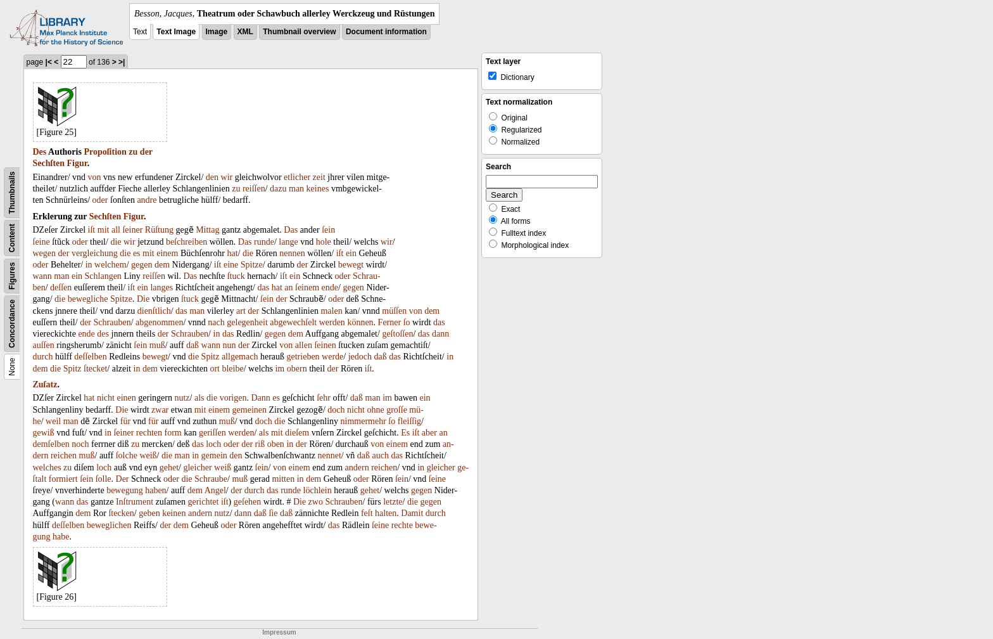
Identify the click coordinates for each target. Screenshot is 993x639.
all (115, 230)
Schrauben (112, 322)
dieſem (297, 432)
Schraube (210, 479)
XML (245, 31)
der (146, 152)
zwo (315, 502)
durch (43, 356)
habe (61, 536)
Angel (215, 490)
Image (217, 31)
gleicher (197, 467)
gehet (169, 467)
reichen (64, 455)
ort (215, 368)
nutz (181, 398)
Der (122, 479)
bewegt (351, 264)
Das (291, 230)
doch (336, 410)
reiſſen (254, 188)
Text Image (176, 31)
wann (42, 276)
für (125, 421)
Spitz (210, 356)
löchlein (317, 490)
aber (429, 432)
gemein (214, 455)
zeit (319, 177)
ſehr (324, 398)
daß (192, 345)
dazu (278, 188)
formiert (63, 479)
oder (100, 200)
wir (227, 177)
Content (12, 238)
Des (40, 152)
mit (104, 230)
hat (232, 253)
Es (405, 432)
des (103, 334)
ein (351, 253)
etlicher (297, 177)
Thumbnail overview (299, 31)
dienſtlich (154, 311)
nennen (292, 253)
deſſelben (90, 356)
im (279, 368)
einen (126, 398)
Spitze (252, 264)
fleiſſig (409, 421)
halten (385, 513)
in (88, 264)
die (115, 242)
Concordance (12, 323)
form (173, 432)
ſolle (103, 479)
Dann (260, 398)
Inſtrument (134, 502)
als (199, 398)
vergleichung (95, 253)
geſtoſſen (397, 334)
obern (297, 368)
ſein (328, 230)
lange (288, 242)
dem (162, 264)
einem (167, 253)
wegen (44, 253)
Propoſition (105, 152)
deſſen (61, 287)
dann (440, 334)
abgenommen (159, 322)
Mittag (207, 230)
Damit (412, 513)
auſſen (43, 345)
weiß (147, 455)
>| (121, 62)
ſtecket (95, 368)
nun (229, 345)
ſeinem (307, 287)
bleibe (232, 368)
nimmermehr (363, 421)
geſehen (248, 502)
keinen (174, 513)
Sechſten (49, 163)
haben (155, 490)
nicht (106, 398)
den (212, 177)
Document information (386, 31)
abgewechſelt (293, 322)
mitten (283, 479)
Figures (12, 276)
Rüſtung (159, 230)
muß (157, 345)
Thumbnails (12, 192)
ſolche (126, 455)
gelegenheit (247, 322)
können (360, 322)
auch (380, 455)
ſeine (41, 242)
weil (53, 421)
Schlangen (103, 276)
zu (133, 152)
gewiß (43, 432)
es (137, 253)
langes (161, 287)
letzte (392, 502)
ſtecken (121, 513)
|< (49, 62)
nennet (329, 455)
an (288, 287)
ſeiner (132, 230)
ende (330, 287)
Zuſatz (45, 384)
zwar (159, 410)
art (241, 311)
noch (80, 444)
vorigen (233, 398)
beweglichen (109, 525)
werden (332, 322)
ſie (273, 513)
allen (303, 345)
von (94, 177)
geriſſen (212, 432)
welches (47, 467)
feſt (367, 513)
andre (146, 200)
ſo (406, 322)
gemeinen (249, 410)
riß (260, 444)
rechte (402, 525)
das (264, 287)
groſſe (396, 410)
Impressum (279, 632)
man (296, 188)
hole (323, 242)
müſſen (394, 311)
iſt (92, 230)
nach (216, 322)
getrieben (303, 356)
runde (264, 242)
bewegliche (88, 299)
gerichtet (202, 502)
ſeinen (325, 345)
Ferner (390, 322)
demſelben (51, 444)
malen (331, 311)
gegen (141, 264)
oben (275, 444)
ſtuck (236, 276)
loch (213, 444)
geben (149, 513)
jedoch (360, 356)
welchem (110, 264)
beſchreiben (186, 242)
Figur (77, 163)
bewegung (124, 490)
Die (143, 299)
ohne (375, 410)
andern (357, 467)
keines (318, 188)
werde (332, 356)
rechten (149, 432)
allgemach (240, 356)
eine (231, 264)
